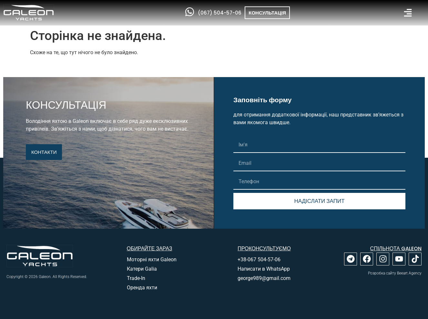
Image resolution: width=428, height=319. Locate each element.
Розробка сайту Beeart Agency (395, 273)
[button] (407, 12)
